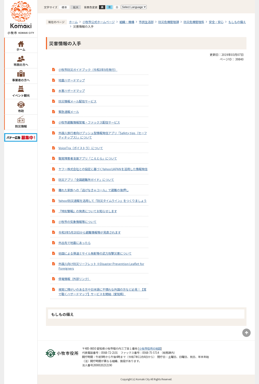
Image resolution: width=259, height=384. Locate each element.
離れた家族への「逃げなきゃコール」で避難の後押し (93, 190)
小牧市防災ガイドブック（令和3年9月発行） (87, 69)
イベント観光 (21, 95)
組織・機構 (126, 22)
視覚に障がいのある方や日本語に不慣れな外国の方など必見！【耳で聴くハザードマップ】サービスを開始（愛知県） (102, 291)
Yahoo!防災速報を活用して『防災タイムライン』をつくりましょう (102, 200)
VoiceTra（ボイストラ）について (80, 148)
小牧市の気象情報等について (77, 221)
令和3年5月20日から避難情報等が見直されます (89, 232)
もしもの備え (237, 22)
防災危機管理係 (194, 22)
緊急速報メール (68, 111)
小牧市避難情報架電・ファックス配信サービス (89, 122)
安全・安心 (216, 22)
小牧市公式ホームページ (99, 22)
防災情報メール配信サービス (77, 101)
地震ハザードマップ (71, 80)
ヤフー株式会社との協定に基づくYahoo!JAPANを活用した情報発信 (102, 169)
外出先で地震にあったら (74, 242)
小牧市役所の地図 (150, 348)
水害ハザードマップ (71, 90)
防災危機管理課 (168, 22)
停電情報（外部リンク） (74, 278)
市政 (21, 111)
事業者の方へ (21, 80)
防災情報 (21, 126)
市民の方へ (21, 64)
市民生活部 (146, 22)
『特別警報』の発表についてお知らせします (87, 211)
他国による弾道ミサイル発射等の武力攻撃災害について (95, 253)
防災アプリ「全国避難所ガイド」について (86, 179)
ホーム (21, 49)
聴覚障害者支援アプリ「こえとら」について (87, 158)
